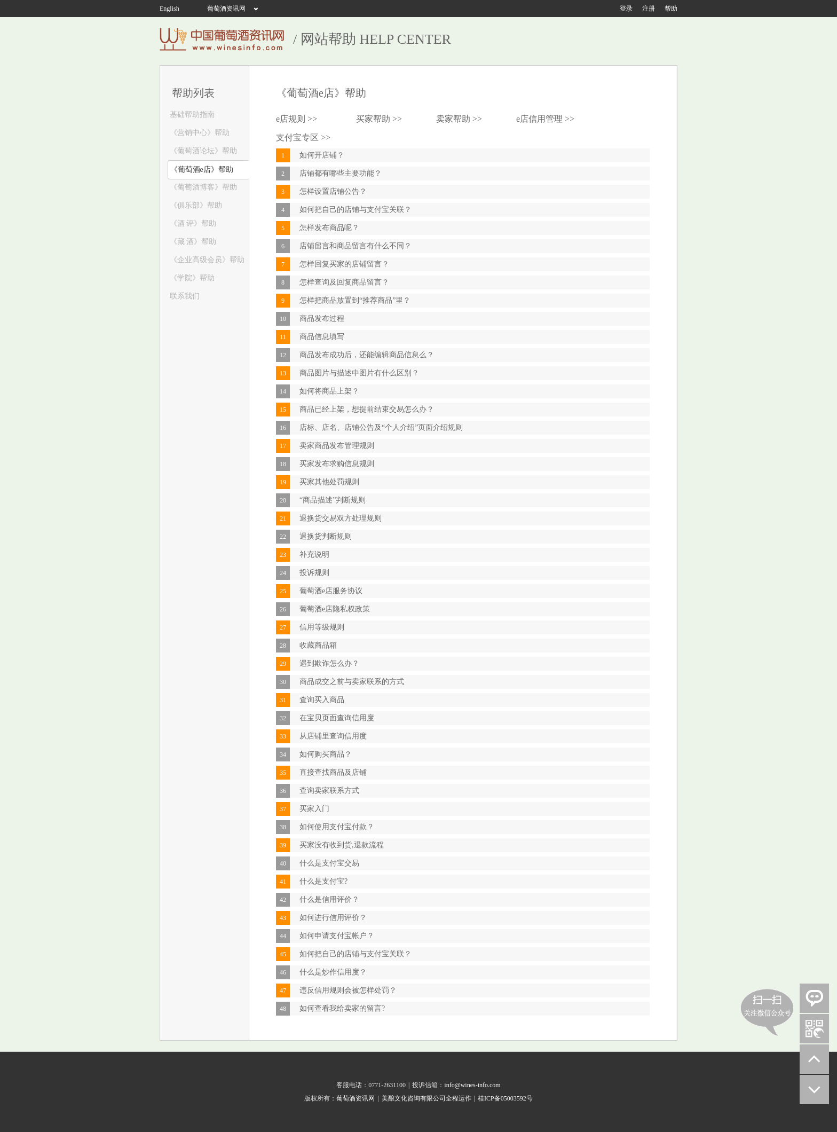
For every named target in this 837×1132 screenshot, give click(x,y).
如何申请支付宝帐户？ (336, 936)
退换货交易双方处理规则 (340, 518)
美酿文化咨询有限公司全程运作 (426, 1098)
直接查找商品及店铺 (333, 772)
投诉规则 (314, 573)
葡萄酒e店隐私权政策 (334, 609)
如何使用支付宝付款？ (336, 827)
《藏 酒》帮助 (192, 242)
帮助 (671, 8)
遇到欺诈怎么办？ (329, 663)
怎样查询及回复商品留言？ (344, 282)
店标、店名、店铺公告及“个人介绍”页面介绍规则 (381, 427)
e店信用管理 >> (545, 118)
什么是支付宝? (323, 881)
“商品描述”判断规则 (332, 500)
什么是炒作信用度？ (333, 972)
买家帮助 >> (379, 118)
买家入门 (314, 809)
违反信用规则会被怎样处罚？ (348, 990)
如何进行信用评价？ (333, 918)
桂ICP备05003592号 (505, 1098)
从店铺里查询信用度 (333, 736)
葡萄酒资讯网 (226, 8)
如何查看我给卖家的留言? (342, 1008)
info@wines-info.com (472, 1085)
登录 (626, 8)
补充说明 (314, 555)
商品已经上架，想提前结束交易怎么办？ (366, 409)
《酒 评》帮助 (192, 223)
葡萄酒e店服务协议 (330, 591)
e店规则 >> (296, 118)
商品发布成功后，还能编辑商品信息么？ (366, 355)
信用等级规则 (321, 627)
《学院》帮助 (191, 278)
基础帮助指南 (191, 115)
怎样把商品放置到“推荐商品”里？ (354, 300)
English (169, 8)
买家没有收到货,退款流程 (341, 845)
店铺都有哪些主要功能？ (340, 173)
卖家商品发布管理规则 (336, 446)
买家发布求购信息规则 (336, 464)
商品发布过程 (321, 319)
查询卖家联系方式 (329, 791)
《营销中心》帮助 (199, 133)
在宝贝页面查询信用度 (336, 718)
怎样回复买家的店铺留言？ (344, 264)
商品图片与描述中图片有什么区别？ (359, 373)
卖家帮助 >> (459, 118)
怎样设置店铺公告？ (333, 191)
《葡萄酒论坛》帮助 (202, 151)
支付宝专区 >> (303, 137)
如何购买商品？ (325, 754)
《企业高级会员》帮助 (206, 260)
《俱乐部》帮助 (195, 205)
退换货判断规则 (325, 536)
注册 (648, 8)
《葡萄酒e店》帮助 (200, 170)
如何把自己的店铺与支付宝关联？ (355, 210)
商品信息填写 (321, 337)
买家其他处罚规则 (329, 482)
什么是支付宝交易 (329, 863)
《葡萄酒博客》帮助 (202, 187)
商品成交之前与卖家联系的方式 (351, 682)
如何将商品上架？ (329, 391)
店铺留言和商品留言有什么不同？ (355, 246)
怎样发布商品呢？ (329, 228)
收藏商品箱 (318, 645)
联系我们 (184, 296)
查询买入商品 (321, 700)
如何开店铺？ (321, 155)
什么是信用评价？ (329, 899)
